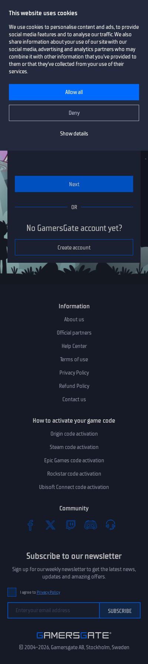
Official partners (74, 332)
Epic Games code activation (74, 460)
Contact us (74, 399)
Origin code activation (74, 433)
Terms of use (74, 359)
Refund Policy (74, 386)
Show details (74, 133)
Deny (74, 113)
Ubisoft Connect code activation (74, 487)
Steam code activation (74, 447)
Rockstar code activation (74, 473)
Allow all (74, 92)
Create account (74, 247)
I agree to (40, 592)
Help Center (74, 346)
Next (74, 184)
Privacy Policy (74, 372)
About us (74, 319)
